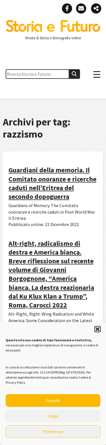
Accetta (53, 400)
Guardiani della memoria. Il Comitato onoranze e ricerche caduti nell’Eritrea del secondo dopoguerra (52, 183)
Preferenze (53, 431)
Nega (53, 416)
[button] (97, 329)
